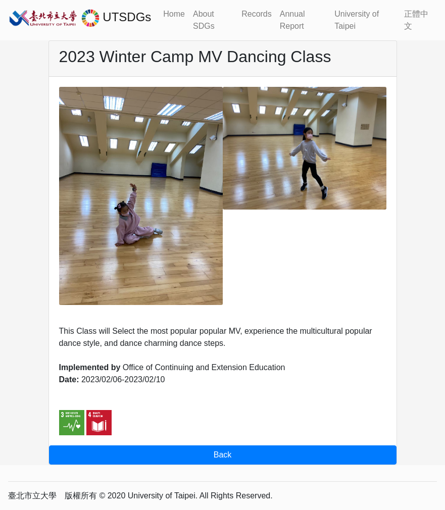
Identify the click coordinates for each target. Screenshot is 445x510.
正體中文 (416, 20)
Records (256, 14)
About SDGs (204, 20)
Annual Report (292, 20)
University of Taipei (356, 20)
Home (174, 14)
